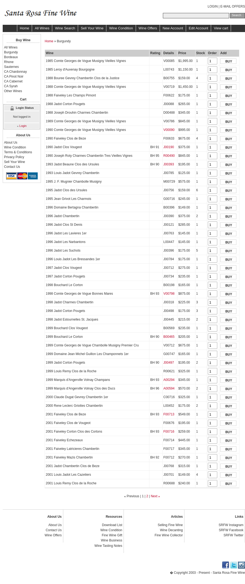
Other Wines (13, 91)
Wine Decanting (171, 530)
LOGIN (213, 6)
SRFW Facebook (231, 530)
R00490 (169, 156)
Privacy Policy (14, 157)
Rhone (8, 62)
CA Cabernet (13, 81)
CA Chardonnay (15, 72)
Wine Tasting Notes (108, 546)
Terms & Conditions (18, 152)
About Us (10, 142)
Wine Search (65, 28)
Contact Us (12, 167)
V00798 (168, 294)
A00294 (168, 380)
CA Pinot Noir (13, 76)
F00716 (168, 431)
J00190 (168, 147)
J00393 (168, 164)
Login (23, 125)
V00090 (168, 130)
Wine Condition (121, 28)
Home (24, 28)
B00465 (168, 337)
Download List (112, 525)
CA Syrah (11, 86)
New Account (173, 28)
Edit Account (198, 28)
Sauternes (11, 67)
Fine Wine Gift (112, 535)
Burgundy (11, 52)
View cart (221, 28)
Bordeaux (11, 57)
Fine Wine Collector (169, 535)
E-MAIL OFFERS (232, 6)
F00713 (168, 414)
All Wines (42, 28)
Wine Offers (148, 28)
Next (154, 496)
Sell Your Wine (92, 28)
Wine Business (111, 540)
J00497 (168, 362)
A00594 (168, 388)
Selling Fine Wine (170, 525)
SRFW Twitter (233, 535)
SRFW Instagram (231, 525)
